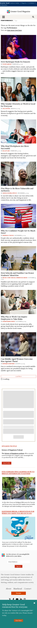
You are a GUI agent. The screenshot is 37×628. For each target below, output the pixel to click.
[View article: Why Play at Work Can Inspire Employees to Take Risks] (18, 302)
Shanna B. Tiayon (8, 235)
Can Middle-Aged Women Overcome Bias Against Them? (17, 360)
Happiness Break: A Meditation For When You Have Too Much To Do (18, 512)
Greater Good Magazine (18, 11)
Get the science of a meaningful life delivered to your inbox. (15, 555)
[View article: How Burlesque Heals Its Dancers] (18, 47)
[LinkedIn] (21, 599)
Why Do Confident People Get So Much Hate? (18, 231)
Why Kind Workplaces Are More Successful (15, 147)
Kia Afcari (6, 151)
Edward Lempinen (8, 363)
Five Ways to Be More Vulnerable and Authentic (17, 189)
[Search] (33, 17)
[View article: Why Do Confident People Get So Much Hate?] (18, 216)
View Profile (6, 463)
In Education (3, 5)
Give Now (18, 620)
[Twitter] (10, 599)
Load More (18, 376)
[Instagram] (25, 599)
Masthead (17, 588)
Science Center (14, 3)
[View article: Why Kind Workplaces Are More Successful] (18, 131)
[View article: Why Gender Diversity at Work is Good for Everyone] (18, 89)
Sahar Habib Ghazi (9, 321)
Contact (27, 588)
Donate (18, 593)
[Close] (34, 603)
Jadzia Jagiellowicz (10, 193)
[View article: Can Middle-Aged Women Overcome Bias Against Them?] (18, 344)
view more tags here (14, 30)
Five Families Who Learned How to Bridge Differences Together (18, 472)
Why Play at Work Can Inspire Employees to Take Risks (14, 317)
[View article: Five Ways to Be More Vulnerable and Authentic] (18, 173)
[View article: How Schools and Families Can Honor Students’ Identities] (18, 258)
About (8, 588)
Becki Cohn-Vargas (9, 277)
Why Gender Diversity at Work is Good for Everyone (18, 104)
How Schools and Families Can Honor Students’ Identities (17, 274)
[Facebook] (13, 599)
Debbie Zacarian (21, 277)
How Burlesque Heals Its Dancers (15, 61)
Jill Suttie (6, 108)
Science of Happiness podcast (14, 453)
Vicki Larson (7, 64)
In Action (31, 3)
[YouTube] (17, 599)
